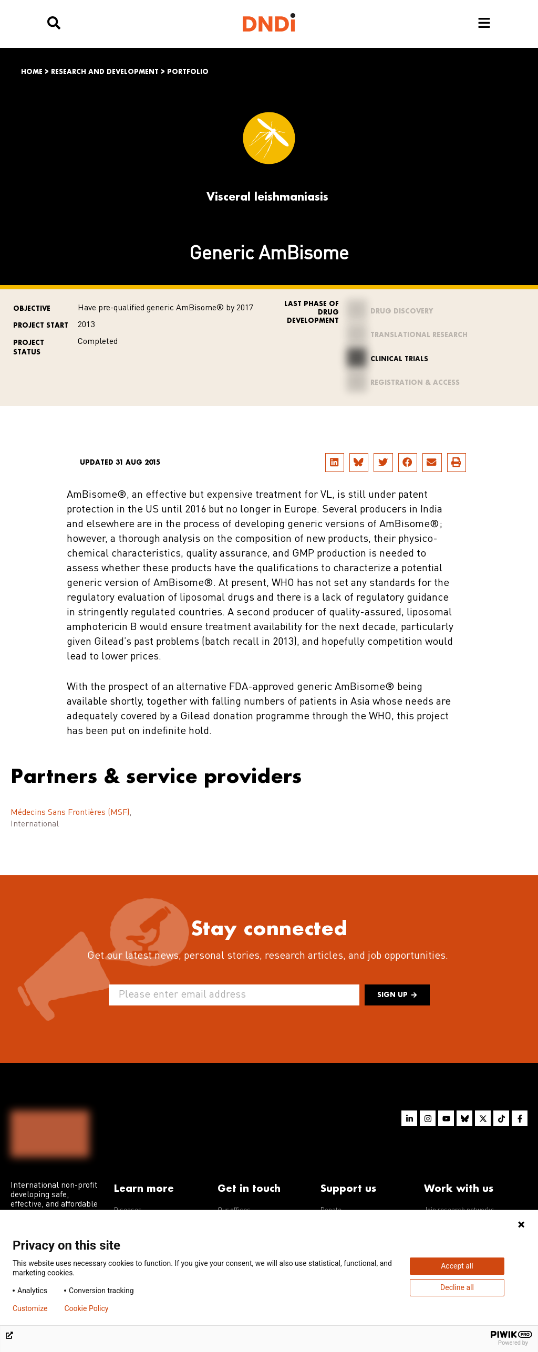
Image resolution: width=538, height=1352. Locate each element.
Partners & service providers (156, 761)
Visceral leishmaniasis (267, 196)
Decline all (457, 1287)
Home (32, 72)
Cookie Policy (86, 1308)
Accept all (457, 1266)
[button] (334, 462)
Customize (30, 1308)
